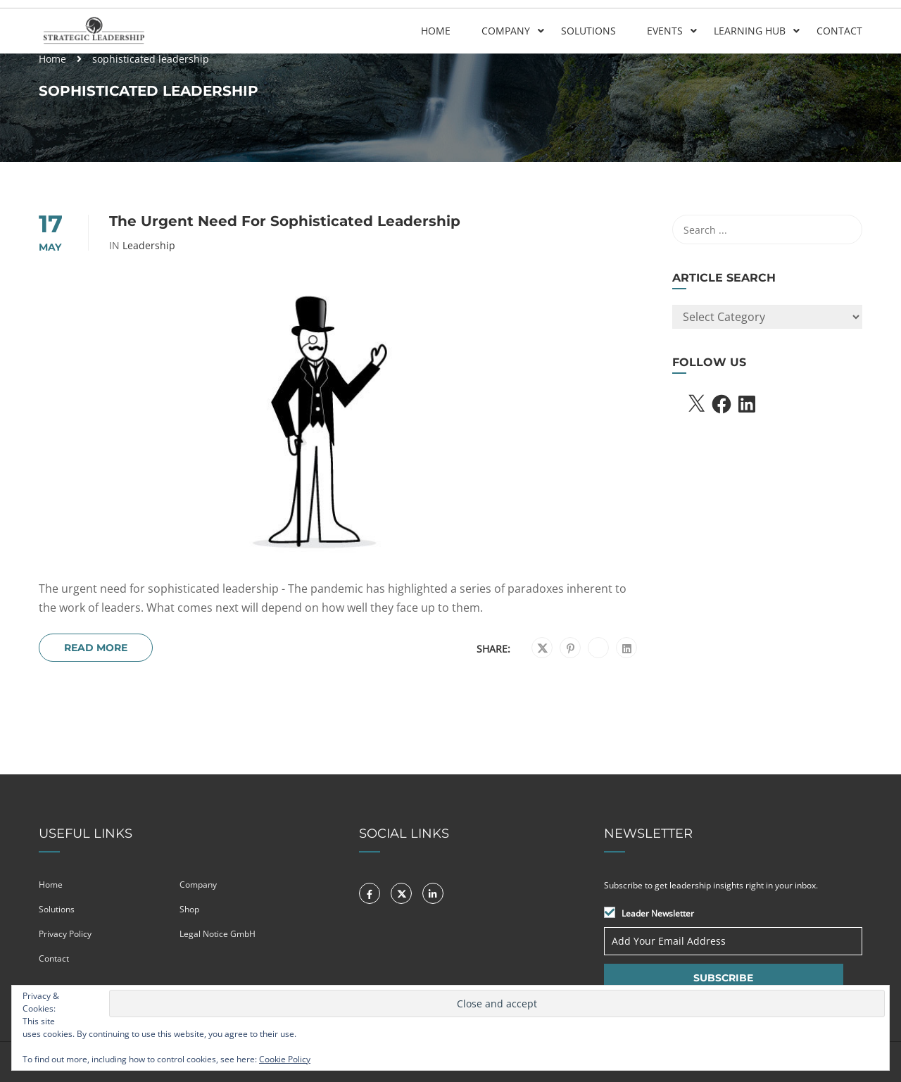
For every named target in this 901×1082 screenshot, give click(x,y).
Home (435, 30)
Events (665, 30)
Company (505, 30)
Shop (189, 909)
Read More (95, 647)
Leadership (148, 245)
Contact (839, 30)
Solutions (588, 30)
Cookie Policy (284, 1059)
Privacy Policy (65, 934)
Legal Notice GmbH (217, 934)
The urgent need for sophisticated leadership (284, 221)
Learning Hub (750, 30)
